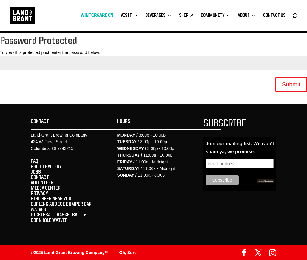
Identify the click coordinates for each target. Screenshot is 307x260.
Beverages (155, 15)
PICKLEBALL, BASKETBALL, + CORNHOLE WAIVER (58, 217)
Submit (291, 84)
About (244, 15)
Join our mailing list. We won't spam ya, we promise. (240, 147)
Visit (126, 15)
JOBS (36, 172)
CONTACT (40, 177)
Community (212, 15)
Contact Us (274, 15)
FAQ (34, 161)
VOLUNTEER (42, 182)
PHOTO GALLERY (46, 166)
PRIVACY (39, 193)
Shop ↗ (186, 15)
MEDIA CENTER (46, 188)
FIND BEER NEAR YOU (51, 199)
